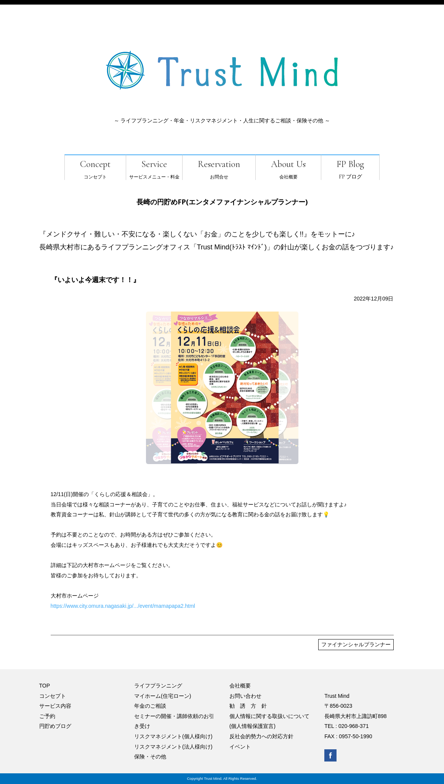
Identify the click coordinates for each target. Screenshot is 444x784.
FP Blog (350, 164)
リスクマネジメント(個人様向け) (173, 736)
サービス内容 (55, 706)
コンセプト (52, 696)
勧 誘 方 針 (248, 706)
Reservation (219, 164)
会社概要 (240, 686)
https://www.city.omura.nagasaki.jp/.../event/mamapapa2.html (123, 606)
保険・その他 (150, 756)
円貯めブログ (55, 726)
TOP (44, 686)
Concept (95, 164)
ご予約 (47, 716)
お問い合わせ (245, 696)
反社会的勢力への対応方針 (261, 736)
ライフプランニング (158, 686)
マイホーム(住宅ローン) (162, 696)
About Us (288, 164)
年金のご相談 (150, 706)
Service (154, 164)
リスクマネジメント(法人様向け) (173, 747)
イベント (240, 747)
